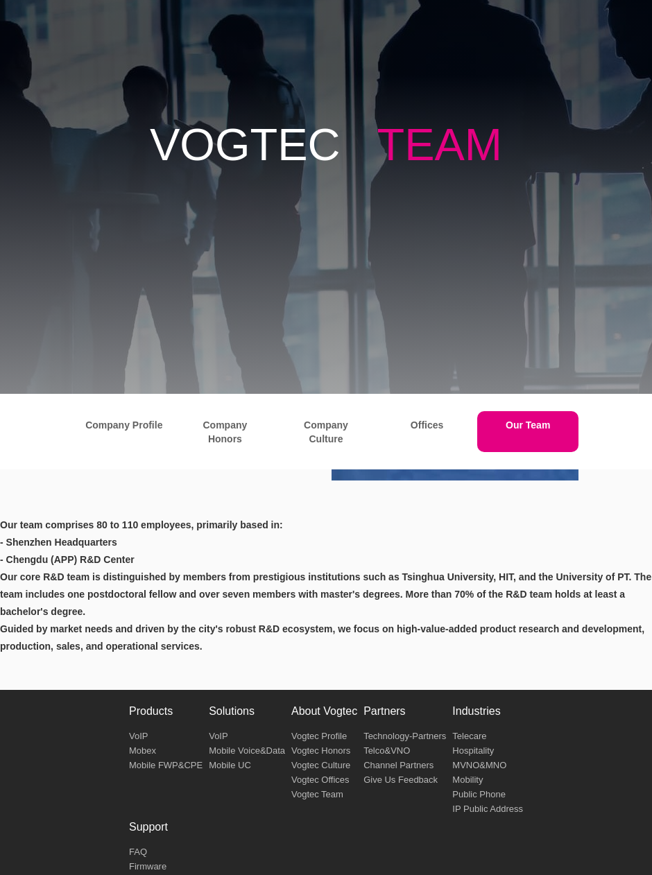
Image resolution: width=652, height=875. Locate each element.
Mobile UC (230, 765)
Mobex (142, 750)
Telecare (469, 736)
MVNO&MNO (479, 765)
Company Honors (225, 431)
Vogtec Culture (320, 765)
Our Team (528, 425)
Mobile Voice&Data (247, 750)
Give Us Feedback (400, 779)
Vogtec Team (317, 794)
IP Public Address (487, 809)
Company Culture (326, 431)
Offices (427, 425)
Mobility (467, 779)
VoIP (138, 736)
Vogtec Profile (319, 736)
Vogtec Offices (320, 779)
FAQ (138, 852)
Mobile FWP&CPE (166, 765)
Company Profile (123, 425)
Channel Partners (398, 765)
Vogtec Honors (320, 750)
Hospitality (473, 750)
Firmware (147, 866)
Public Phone (479, 794)
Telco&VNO (386, 750)
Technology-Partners (404, 736)
